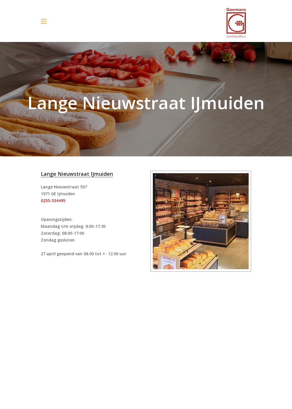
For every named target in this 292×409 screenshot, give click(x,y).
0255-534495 (53, 200)
